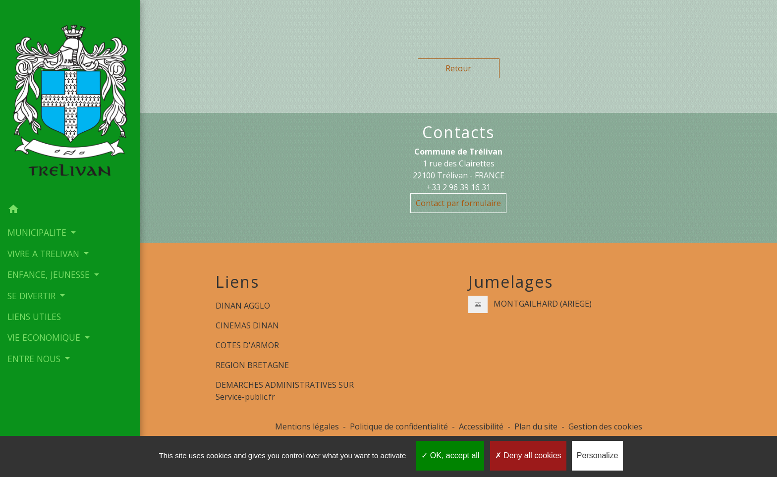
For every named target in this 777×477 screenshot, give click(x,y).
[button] (69, 210)
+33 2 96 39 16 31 (459, 187)
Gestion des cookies (605, 426)
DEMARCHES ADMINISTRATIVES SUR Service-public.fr (285, 390)
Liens (237, 281)
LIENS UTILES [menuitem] (34, 316)
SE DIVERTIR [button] (32, 296)
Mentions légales (307, 426)
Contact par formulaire (458, 203)
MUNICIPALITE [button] (38, 232)
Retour (458, 68)
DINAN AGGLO (243, 305)
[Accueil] (69, 99)
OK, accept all (450, 455)
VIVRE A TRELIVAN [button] (44, 254)
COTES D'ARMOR (247, 345)
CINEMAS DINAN (247, 325)
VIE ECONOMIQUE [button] (45, 337)
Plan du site (535, 426)
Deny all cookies (528, 455)
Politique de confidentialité (399, 426)
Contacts (458, 132)
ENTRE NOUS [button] (35, 359)
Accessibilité (481, 426)
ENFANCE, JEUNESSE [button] (49, 274)
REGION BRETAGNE (252, 365)
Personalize (597, 455)
